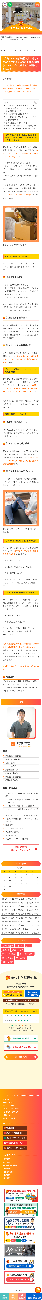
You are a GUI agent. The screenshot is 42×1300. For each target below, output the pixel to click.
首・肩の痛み (21, 958)
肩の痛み (7, 1162)
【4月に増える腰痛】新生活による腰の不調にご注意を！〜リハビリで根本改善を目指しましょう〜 (21, 108)
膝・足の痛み (7, 958)
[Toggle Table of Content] (35, 102)
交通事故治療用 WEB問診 (21, 1047)
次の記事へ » (30, 50)
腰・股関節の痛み (26, 954)
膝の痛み (7, 1175)
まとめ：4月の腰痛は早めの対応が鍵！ (21, 128)
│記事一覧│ (18, 50)
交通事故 (5, 949)
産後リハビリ (17, 949)
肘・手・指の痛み (9, 954)
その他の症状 (7, 945)
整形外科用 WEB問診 (21, 1038)
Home (2, 36)
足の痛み (7, 1178)
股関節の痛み (9, 1172)
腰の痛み (7, 1168)
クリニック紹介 (9, 1105)
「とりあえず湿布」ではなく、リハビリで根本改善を (21, 118)
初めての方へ (9, 1102)
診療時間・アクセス (11, 1112)
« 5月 (3, 889)
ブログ (28, 945)
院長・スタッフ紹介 (11, 1109)
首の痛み (7, 1159)
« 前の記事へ (6, 50)
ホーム (6, 1099)
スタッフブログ (9, 1118)
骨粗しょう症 (7, 962)
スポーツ (19, 945)
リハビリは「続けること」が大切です (21, 125)
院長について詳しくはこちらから (21, 848)
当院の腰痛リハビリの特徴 (16, 122)
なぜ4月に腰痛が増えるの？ (17, 114)
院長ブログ (8, 1115)
